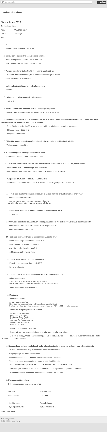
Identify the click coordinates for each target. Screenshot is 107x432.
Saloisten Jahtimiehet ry (12, 12)
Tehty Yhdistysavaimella (8, 419)
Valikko (103, 2)
